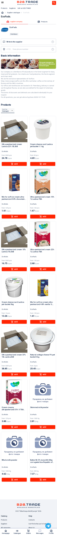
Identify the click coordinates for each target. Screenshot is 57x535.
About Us (31, 528)
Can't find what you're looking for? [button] (39, 524)
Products (4, 520)
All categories (5, 528)
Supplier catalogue (13, 12)
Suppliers (4, 524)
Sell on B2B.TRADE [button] (24, 8)
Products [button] (4, 8)
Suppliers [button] (12, 8)
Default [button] (5, 111)
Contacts (31, 520)
